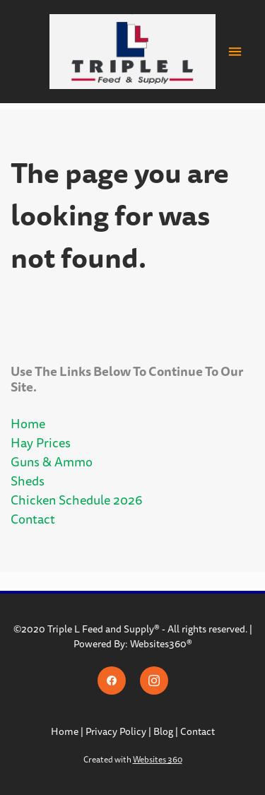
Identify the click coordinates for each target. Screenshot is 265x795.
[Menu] (235, 52)
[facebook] (112, 680)
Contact (33, 520)
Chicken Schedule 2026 (77, 501)
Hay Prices (41, 443)
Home (28, 424)
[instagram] (154, 680)
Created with (132, 760)
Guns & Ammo (52, 462)
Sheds (28, 481)
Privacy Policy (116, 731)
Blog (163, 731)
